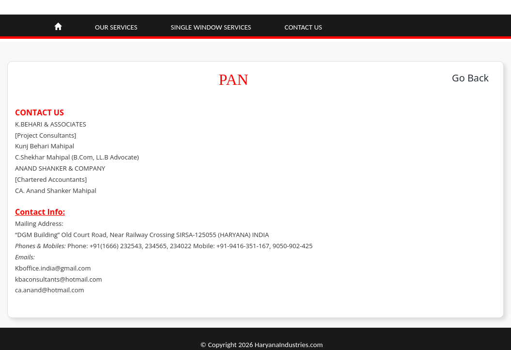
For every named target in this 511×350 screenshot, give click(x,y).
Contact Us (303, 27)
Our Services (116, 27)
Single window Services (211, 27)
